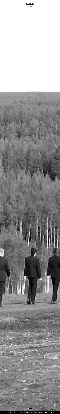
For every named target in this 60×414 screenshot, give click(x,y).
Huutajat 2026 (16, 412)
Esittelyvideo (22, 412)
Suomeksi (28, 6)
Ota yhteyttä (45, 412)
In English (31, 6)
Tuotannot (40, 412)
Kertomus (28, 412)
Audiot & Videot (34, 412)
